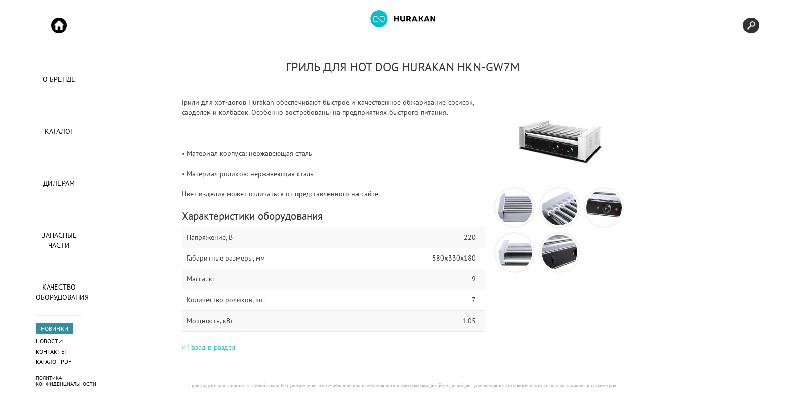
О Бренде (59, 79)
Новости (49, 341)
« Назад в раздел (208, 347)
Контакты (51, 351)
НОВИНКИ (54, 328)
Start (59, 25)
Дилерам (59, 183)
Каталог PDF (53, 361)
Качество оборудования (59, 292)
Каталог (59, 131)
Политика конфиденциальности (66, 381)
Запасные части (59, 240)
